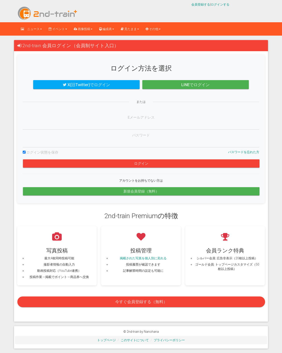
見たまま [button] (130, 29)
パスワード (141, 135)
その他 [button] (153, 29)
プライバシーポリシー (169, 340)
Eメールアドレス (141, 117)
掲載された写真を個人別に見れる (143, 258)
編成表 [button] (106, 29)
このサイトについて (135, 340)
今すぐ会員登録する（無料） (141, 301)
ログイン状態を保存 (42, 152)
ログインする (220, 4)
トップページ (106, 340)
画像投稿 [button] (83, 29)
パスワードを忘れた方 (243, 152)
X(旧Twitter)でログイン (86, 84)
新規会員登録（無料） (141, 191)
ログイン (141, 163)
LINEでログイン (195, 84)
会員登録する (200, 4)
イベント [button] (58, 29)
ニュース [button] (31, 29)
